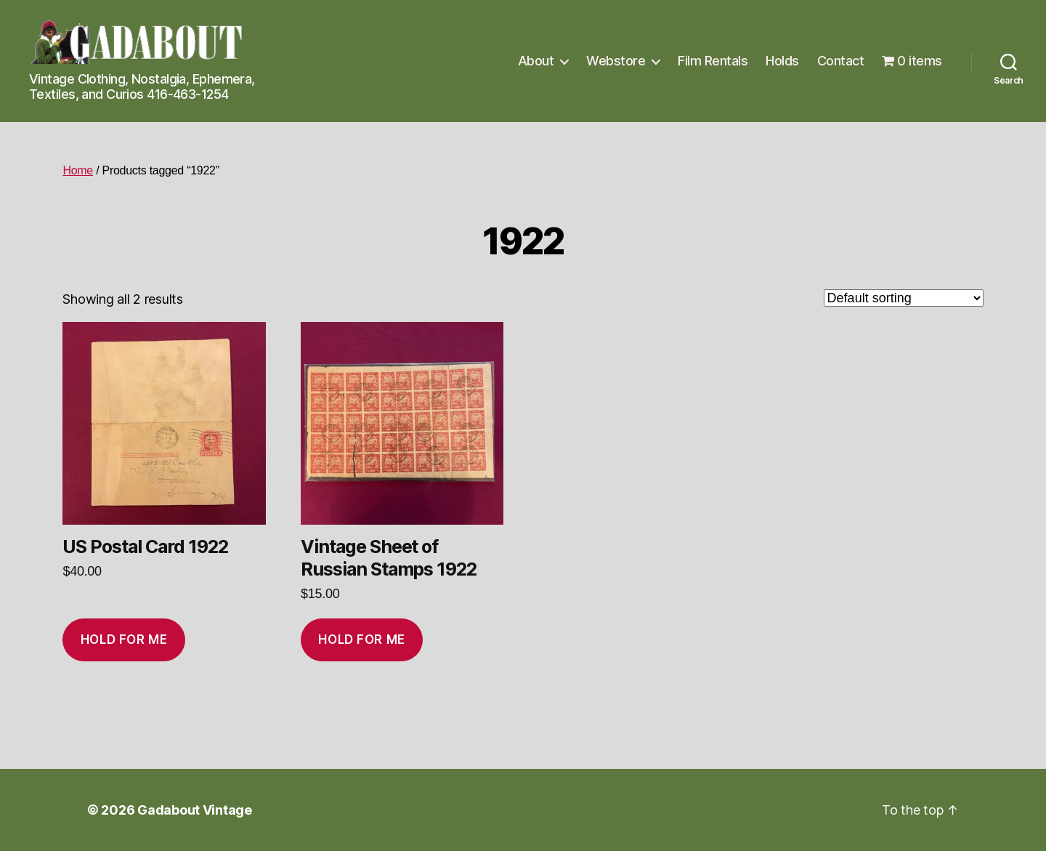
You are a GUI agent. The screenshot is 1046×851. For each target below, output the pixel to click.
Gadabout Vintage (194, 810)
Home (77, 170)
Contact (840, 60)
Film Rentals (712, 60)
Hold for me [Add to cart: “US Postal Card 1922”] (124, 639)
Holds (782, 60)
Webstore (615, 60)
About (536, 60)
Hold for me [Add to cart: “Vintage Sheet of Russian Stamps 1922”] (361, 639)
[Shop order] (904, 298)
